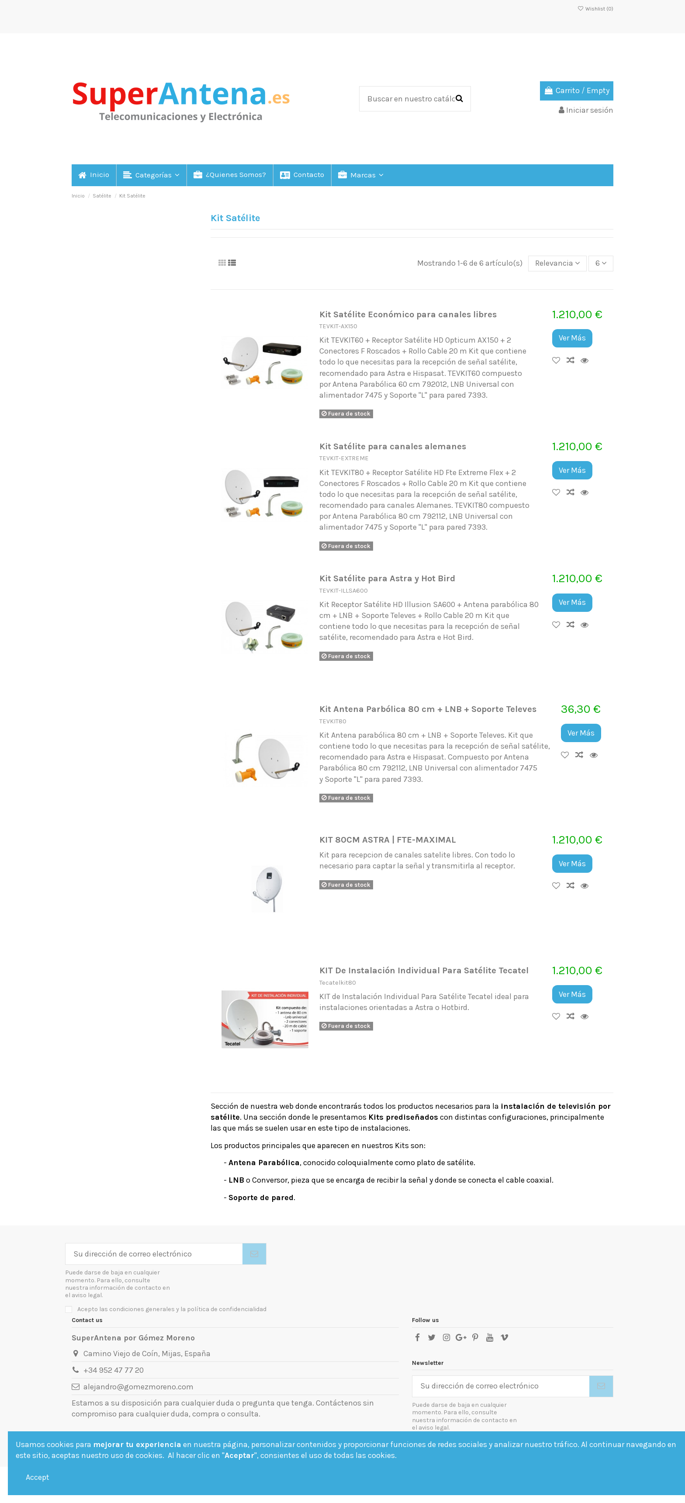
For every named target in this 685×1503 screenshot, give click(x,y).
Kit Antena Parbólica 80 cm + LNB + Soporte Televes (427, 709)
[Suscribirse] (254, 1254)
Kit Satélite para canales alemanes (392, 446)
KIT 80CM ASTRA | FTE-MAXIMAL (387, 839)
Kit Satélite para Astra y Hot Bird (387, 578)
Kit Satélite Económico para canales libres (408, 314)
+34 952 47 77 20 (113, 1370)
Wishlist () (595, 9)
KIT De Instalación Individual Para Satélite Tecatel (424, 970)
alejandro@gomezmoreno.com (138, 1387)
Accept (37, 1477)
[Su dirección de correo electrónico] (154, 1254)
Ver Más (572, 338)
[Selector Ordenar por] (557, 263)
